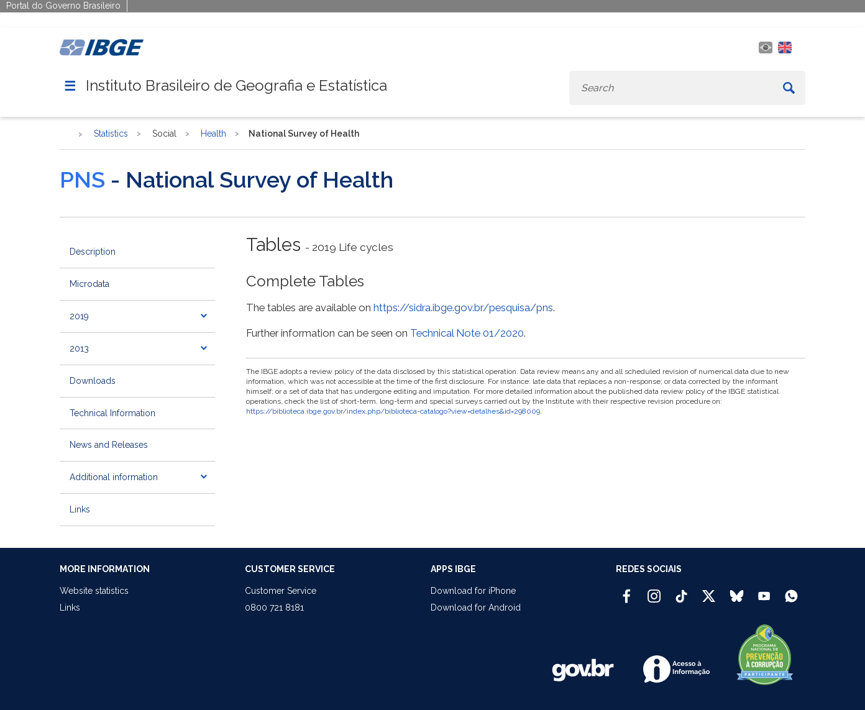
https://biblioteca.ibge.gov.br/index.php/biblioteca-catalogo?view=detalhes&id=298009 (393, 411)
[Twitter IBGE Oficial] (708, 596)
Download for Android (476, 607)
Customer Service (280, 591)
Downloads (93, 381)
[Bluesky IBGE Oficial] (737, 591)
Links (80, 509)
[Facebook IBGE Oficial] (627, 591)
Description (93, 252)
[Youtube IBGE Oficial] (764, 591)
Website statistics (94, 591)
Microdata (89, 284)
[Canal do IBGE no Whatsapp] (791, 591)
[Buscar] (788, 88)
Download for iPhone (473, 591)
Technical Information (112, 413)
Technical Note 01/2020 (467, 333)
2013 (79, 348)
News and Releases (109, 445)
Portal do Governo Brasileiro (63, 6)
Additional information (114, 477)
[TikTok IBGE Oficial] (681, 591)
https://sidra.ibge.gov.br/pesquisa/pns (463, 307)
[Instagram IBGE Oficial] (654, 591)
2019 (79, 316)
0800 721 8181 (274, 607)
